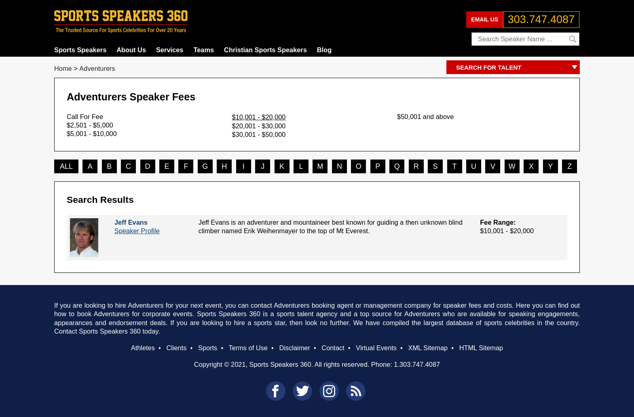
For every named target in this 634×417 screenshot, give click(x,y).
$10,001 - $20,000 (259, 117)
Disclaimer (294, 347)
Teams (203, 49)
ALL (66, 166)
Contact (332, 347)
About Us (131, 49)
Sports (207, 347)
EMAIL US (484, 19)
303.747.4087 (541, 19)
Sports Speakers (80, 49)
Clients (176, 347)
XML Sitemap (428, 347)
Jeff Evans (131, 222)
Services (169, 49)
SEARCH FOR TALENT (518, 68)
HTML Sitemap (481, 347)
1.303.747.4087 (417, 364)
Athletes (143, 347)
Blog (324, 49)
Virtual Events (376, 347)
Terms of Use (247, 347)
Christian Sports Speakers (265, 49)
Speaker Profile (137, 230)
